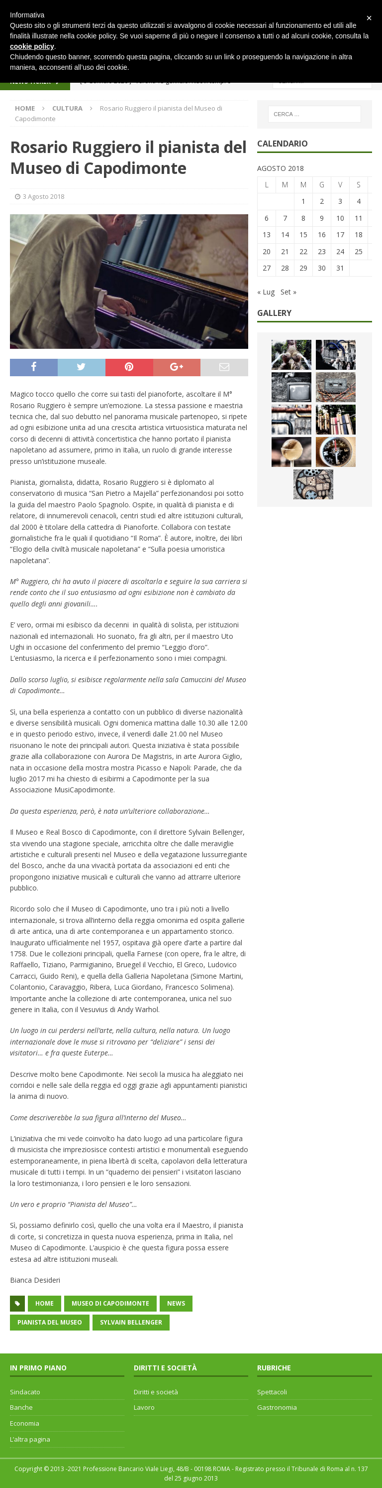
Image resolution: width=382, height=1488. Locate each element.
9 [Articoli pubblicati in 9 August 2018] (322, 218)
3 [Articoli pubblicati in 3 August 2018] (340, 201)
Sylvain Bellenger (131, 1322)
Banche (21, 1407)
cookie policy (32, 46)
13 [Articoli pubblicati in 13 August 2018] (267, 234)
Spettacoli (272, 1391)
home (44, 1303)
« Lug (266, 292)
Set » (288, 292)
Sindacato (25, 1391)
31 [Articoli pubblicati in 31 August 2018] (340, 268)
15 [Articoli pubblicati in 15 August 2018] (303, 234)
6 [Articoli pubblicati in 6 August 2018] (267, 218)
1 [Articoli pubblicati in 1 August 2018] (303, 201)
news (176, 1303)
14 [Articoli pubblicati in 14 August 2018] (285, 234)
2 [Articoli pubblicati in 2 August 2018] (322, 201)
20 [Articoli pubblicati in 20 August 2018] (267, 251)
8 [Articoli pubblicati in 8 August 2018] (303, 218)
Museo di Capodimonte (110, 1303)
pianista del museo (49, 1322)
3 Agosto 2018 (43, 196)
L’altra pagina (30, 1439)
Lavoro (144, 1407)
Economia (24, 1423)
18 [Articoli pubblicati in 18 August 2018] (359, 234)
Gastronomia (277, 1407)
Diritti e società (156, 1391)
